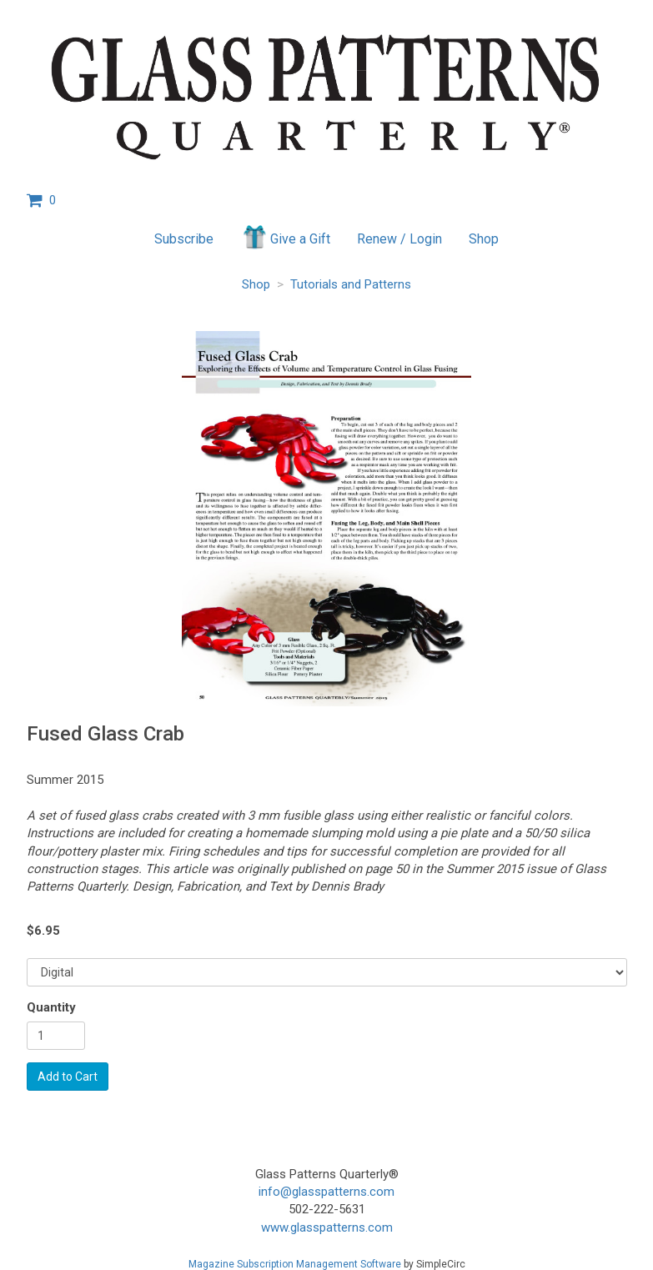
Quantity (51, 1007)
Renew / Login (399, 239)
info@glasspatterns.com (326, 1191)
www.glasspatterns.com (327, 1227)
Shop (484, 239)
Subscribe (183, 239)
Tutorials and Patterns (350, 284)
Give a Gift (285, 236)
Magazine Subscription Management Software (294, 1264)
